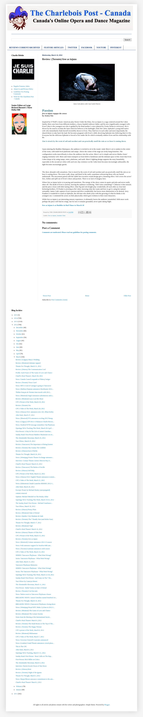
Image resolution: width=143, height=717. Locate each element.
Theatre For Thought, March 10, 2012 (28, 601)
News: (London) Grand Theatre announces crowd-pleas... (35, 643)
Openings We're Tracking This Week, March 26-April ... (34, 428)
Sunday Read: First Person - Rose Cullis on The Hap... (34, 656)
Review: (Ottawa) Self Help (25, 471)
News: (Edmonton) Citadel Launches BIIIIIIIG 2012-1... (35, 484)
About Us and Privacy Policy (23, 89)
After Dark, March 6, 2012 (25, 650)
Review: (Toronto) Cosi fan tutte (26, 591)
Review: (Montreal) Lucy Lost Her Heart (29, 399)
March (18, 357)
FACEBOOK (86, 48)
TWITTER (72, 48)
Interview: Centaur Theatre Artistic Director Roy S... (33, 461)
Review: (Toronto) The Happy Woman (28, 627)
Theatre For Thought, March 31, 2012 (28, 366)
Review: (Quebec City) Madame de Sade (29, 516)
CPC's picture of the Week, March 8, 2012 (30, 630)
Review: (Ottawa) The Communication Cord (31, 369)
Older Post (127, 296)
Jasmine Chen (61, 215)
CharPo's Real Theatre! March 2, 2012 (28, 682)
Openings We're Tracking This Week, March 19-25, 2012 (35, 500)
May (18, 350)
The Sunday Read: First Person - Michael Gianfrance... (34, 503)
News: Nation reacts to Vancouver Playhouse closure (33, 594)
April (18, 354)
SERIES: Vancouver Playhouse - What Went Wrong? (33, 555)
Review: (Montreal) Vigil (24, 526)
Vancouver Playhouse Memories (26, 565)
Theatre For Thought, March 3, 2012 (28, 676)
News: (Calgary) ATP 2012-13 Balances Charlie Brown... (35, 422)
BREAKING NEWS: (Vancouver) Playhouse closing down (35, 604)
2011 (16, 694)
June (18, 347)
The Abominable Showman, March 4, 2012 (30, 663)
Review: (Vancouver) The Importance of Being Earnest (34, 444)
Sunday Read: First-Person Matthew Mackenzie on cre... (35, 435)
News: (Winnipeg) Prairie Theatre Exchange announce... (34, 457)
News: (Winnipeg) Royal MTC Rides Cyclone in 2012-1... (35, 607)
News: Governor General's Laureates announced (32, 640)
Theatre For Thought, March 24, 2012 (28, 454)
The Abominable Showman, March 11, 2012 (30, 584)
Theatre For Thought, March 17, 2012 (28, 523)
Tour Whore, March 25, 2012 (25, 441)
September (20, 337)
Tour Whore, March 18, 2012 (25, 506)
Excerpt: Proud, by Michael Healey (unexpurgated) (33, 490)
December (19, 327)
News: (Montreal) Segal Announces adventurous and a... (34, 396)
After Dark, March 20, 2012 (25, 487)
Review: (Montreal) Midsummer (27, 633)
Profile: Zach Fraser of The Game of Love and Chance (34, 373)
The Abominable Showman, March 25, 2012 (31, 438)
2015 (16, 315)
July (17, 344)
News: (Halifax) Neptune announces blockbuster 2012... (34, 389)
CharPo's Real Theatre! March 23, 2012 (29, 464)
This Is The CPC (21, 646)
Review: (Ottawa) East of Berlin (26, 451)
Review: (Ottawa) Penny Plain (26, 510)
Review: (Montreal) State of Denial (27, 513)
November (20, 331)
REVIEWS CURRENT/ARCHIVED (24, 48)
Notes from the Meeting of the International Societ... (33, 617)
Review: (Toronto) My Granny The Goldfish (31, 448)
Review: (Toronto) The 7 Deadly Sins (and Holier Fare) (34, 519)
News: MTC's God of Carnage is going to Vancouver (33, 386)
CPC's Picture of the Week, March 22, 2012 (30, 474)
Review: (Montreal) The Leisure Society (29, 614)
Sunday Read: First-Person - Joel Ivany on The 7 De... (34, 578)
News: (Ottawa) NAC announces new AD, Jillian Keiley (34, 412)
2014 (16, 318)
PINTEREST (115, 48)
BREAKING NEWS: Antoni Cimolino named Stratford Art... (36, 598)
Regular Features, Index (22, 86)
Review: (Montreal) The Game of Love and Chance (33, 611)
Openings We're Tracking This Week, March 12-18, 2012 (35, 575)
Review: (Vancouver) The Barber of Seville (30, 467)
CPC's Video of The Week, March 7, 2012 (30, 637)
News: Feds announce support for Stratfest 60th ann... (34, 545)
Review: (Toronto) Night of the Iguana (28, 673)
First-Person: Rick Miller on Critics (28, 659)
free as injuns (52, 215)
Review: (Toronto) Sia (23, 405)
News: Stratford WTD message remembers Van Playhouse (35, 425)
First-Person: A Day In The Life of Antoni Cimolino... (34, 431)
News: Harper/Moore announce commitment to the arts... (35, 679)
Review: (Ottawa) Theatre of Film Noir (29, 532)
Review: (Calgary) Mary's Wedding (28, 360)
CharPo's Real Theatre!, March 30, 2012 (29, 376)
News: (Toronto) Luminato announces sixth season (33, 549)
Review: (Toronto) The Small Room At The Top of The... (35, 624)
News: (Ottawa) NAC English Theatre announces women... (35, 477)
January (19, 690)
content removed (21, 493)
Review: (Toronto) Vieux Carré (26, 383)
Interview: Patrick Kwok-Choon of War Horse (31, 666)
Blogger (107, 705)
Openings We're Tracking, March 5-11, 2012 (31, 653)
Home (87, 296)
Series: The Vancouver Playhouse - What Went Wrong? (34, 572)
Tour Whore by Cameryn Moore (26, 581)
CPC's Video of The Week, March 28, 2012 (30, 409)
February (19, 686)
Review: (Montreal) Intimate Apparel (28, 363)
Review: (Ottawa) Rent (23, 669)
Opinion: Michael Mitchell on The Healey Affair (32, 497)
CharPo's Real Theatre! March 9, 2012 (28, 620)
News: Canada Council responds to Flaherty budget (33, 379)
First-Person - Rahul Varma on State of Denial (31, 588)
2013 (16, 321)
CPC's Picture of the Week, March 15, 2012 (30, 536)
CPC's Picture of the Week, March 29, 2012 (30, 402)
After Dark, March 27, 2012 (25, 415)
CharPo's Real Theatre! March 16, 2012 (29, 529)
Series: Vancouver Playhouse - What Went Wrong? (33, 558)
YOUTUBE (101, 48)
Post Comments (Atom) (59, 300)
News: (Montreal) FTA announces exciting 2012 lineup (34, 418)
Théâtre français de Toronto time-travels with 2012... (33, 392)
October (19, 334)
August (18, 341)
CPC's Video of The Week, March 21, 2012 (30, 480)
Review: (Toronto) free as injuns (26, 539)
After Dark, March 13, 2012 (25, 562)
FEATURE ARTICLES (54, 48)
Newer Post (47, 296)
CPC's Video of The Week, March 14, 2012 (30, 552)
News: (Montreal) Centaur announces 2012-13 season (34, 542)
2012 (16, 325)
